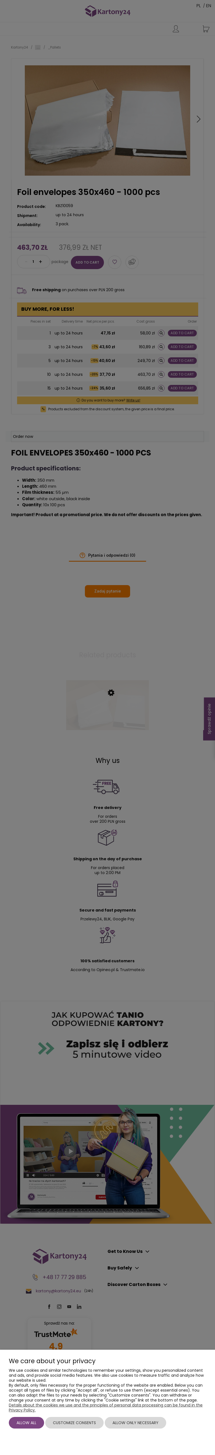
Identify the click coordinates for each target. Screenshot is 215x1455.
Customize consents (74, 1422)
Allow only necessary (135, 1422)
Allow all (26, 1422)
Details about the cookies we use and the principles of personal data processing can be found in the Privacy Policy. (106, 1407)
